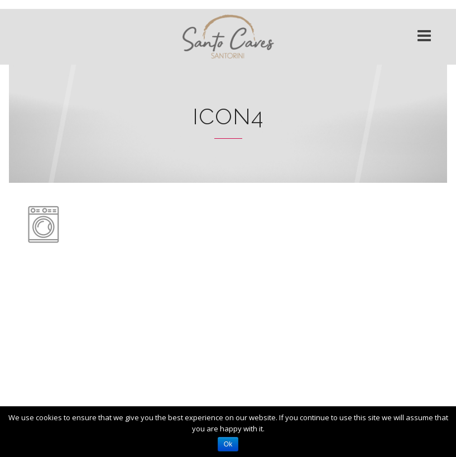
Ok (228, 444)
